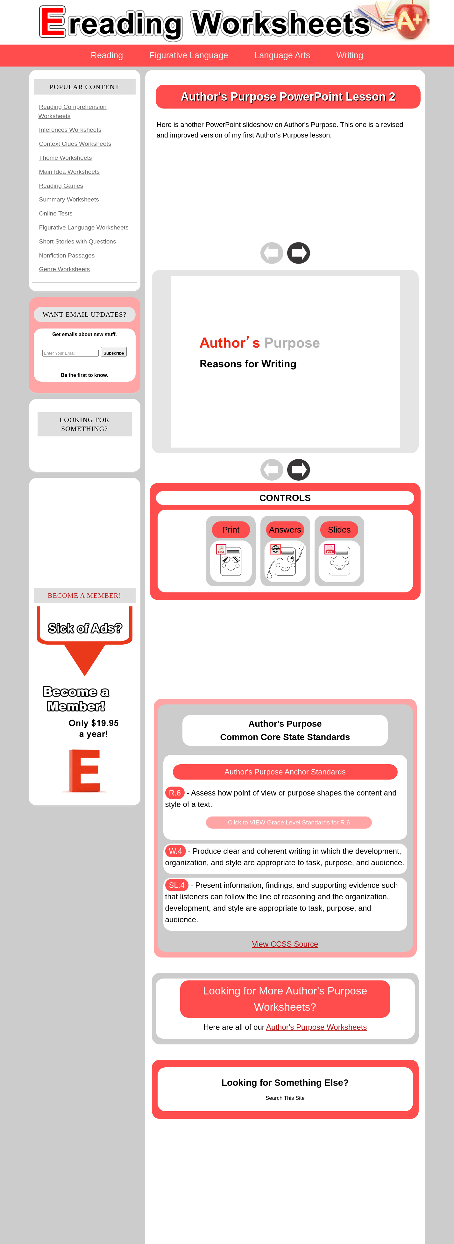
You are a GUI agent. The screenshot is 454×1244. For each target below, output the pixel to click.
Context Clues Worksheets (75, 143)
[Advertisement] (85, 531)
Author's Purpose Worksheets (316, 1027)
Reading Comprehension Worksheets (73, 111)
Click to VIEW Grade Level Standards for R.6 (289, 822)
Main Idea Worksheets (69, 171)
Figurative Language (188, 55)
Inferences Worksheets (70, 129)
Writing (350, 55)
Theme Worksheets (65, 157)
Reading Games (61, 185)
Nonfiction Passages (67, 255)
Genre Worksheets (64, 269)
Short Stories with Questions (77, 241)
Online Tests (56, 213)
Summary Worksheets (69, 199)
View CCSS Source (285, 944)
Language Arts (282, 55)
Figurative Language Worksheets (84, 227)
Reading (107, 55)
